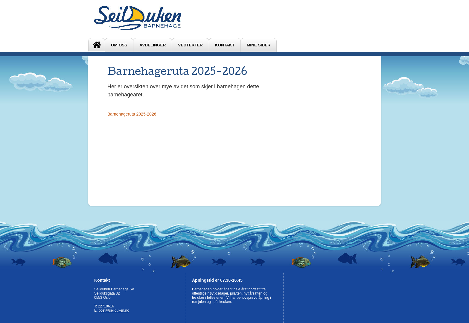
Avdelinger (152, 45)
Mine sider (258, 45)
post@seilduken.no (114, 310)
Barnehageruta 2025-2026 (131, 114)
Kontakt (224, 45)
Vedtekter (190, 45)
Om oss (119, 45)
